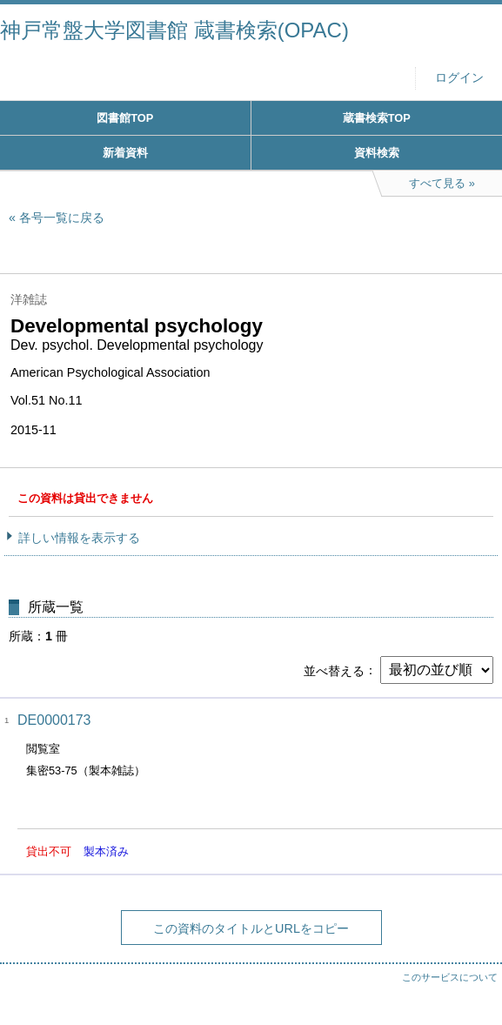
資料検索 (376, 152)
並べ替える (334, 670)
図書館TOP (125, 117)
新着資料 (125, 152)
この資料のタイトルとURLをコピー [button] (251, 928)
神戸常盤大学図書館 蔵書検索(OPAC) (174, 30)
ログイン (459, 77)
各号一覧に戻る (61, 217)
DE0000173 (54, 720)
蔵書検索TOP (377, 117)
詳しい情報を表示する (79, 538)
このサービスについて (450, 977)
